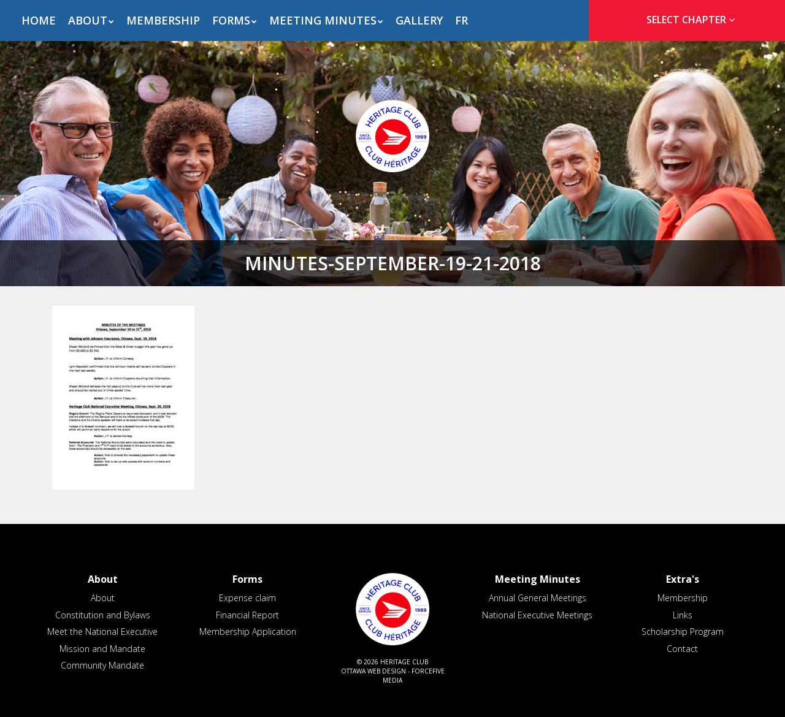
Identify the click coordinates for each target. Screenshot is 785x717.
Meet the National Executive (102, 631)
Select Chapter (693, 19)
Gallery (419, 20)
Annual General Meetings (537, 598)
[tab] (687, 20)
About (87, 20)
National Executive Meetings (537, 615)
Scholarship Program (682, 631)
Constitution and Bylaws (102, 615)
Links (682, 615)
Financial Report (247, 615)
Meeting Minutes (323, 20)
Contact (682, 648)
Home (38, 20)
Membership (163, 20)
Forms (231, 20)
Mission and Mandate (102, 648)
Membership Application (247, 631)
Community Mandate (102, 665)
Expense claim (247, 598)
